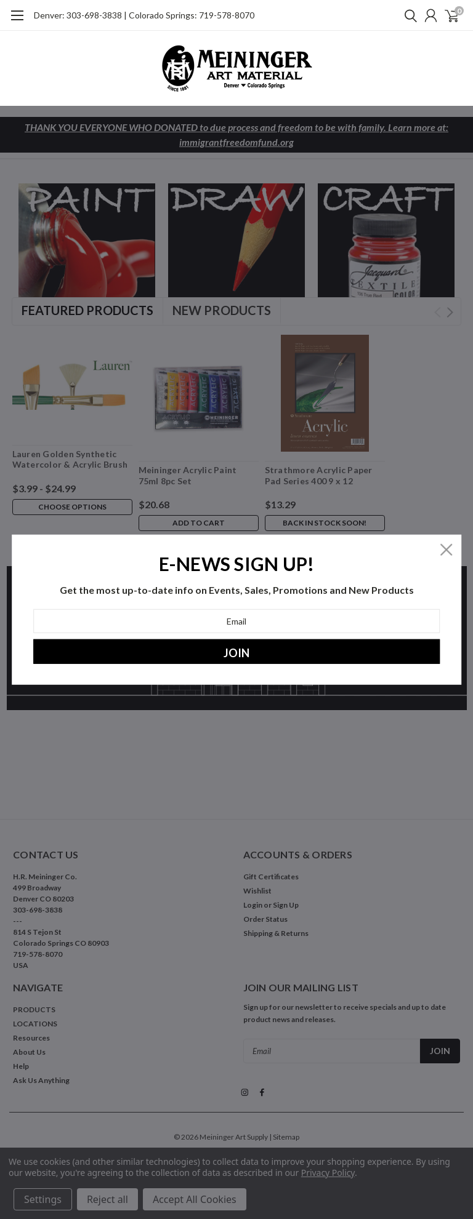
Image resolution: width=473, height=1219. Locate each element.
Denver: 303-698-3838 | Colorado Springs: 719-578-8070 (144, 15)
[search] (407, 15)
